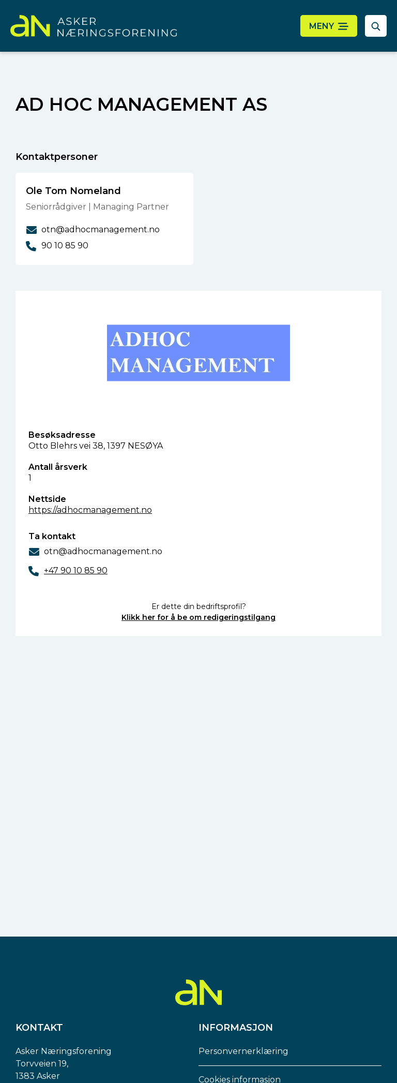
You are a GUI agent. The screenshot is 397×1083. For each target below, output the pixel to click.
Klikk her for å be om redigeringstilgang (198, 617)
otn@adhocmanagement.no (103, 551)
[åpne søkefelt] (376, 26)
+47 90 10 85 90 (76, 570)
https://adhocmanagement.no (90, 510)
